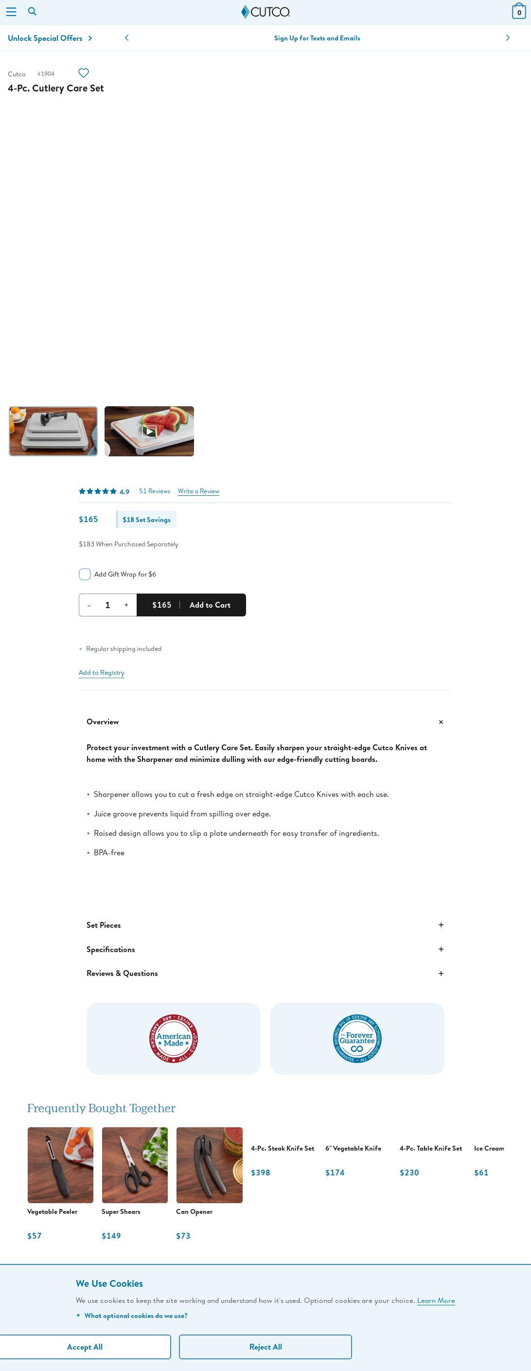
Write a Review (198, 491)
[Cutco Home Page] (265, 12)
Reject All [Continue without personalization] (265, 1346)
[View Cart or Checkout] (519, 16)
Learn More (436, 1300)
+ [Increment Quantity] (126, 604)
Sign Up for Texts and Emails (317, 38)
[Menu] (11, 12)
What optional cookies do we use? (132, 1315)
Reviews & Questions (265, 973)
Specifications (265, 949)
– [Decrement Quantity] (89, 604)
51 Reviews (154, 491)
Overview (265, 722)
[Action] (83, 74)
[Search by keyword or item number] (33, 12)
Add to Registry (101, 672)
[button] (126, 38)
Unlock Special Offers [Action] (50, 38)
